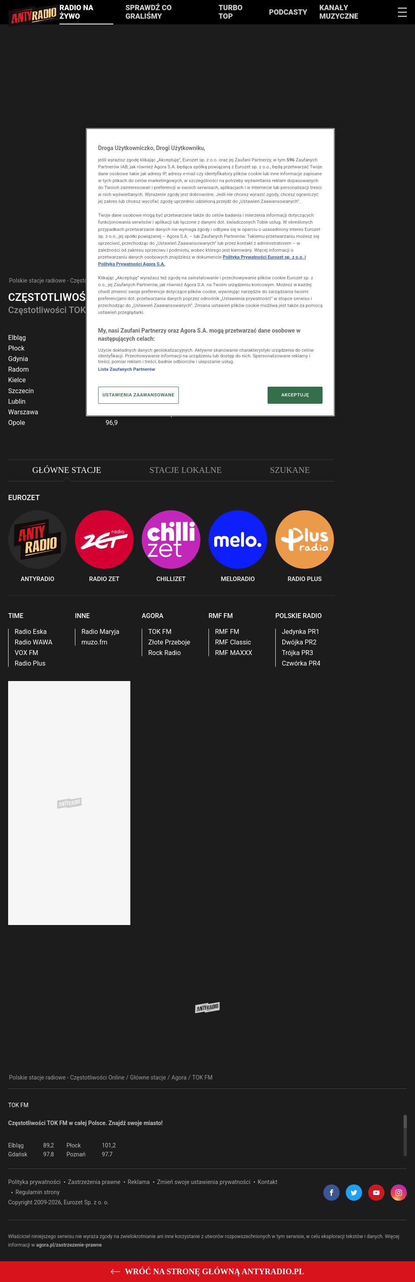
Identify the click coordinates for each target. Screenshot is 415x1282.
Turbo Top (230, 11)
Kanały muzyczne (338, 11)
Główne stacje (148, 1077)
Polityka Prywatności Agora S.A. (131, 264)
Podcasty (288, 12)
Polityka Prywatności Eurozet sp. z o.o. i (264, 257)
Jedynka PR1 (300, 632)
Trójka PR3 (297, 653)
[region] (207, 1135)
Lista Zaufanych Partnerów (126, 369)
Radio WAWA (34, 642)
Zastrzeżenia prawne (94, 1182)
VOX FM (26, 653)
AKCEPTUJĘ (295, 395)
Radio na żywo (76, 11)
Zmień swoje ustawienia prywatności (203, 1182)
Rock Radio (164, 653)
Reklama (139, 1182)
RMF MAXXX (233, 653)
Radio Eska (31, 632)
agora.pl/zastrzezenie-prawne (69, 1245)
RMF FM (227, 632)
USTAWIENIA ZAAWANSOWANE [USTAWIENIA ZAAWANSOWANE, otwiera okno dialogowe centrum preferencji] (139, 395)
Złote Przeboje (169, 642)
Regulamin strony (37, 1192)
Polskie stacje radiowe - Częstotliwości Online (67, 280)
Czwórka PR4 (301, 663)
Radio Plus (30, 663)
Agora (179, 1077)
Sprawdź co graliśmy (148, 11)
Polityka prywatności (34, 1182)
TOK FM (159, 632)
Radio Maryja (100, 632)
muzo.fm (94, 642)
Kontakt (267, 1182)
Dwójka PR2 (299, 642)
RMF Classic (233, 642)
